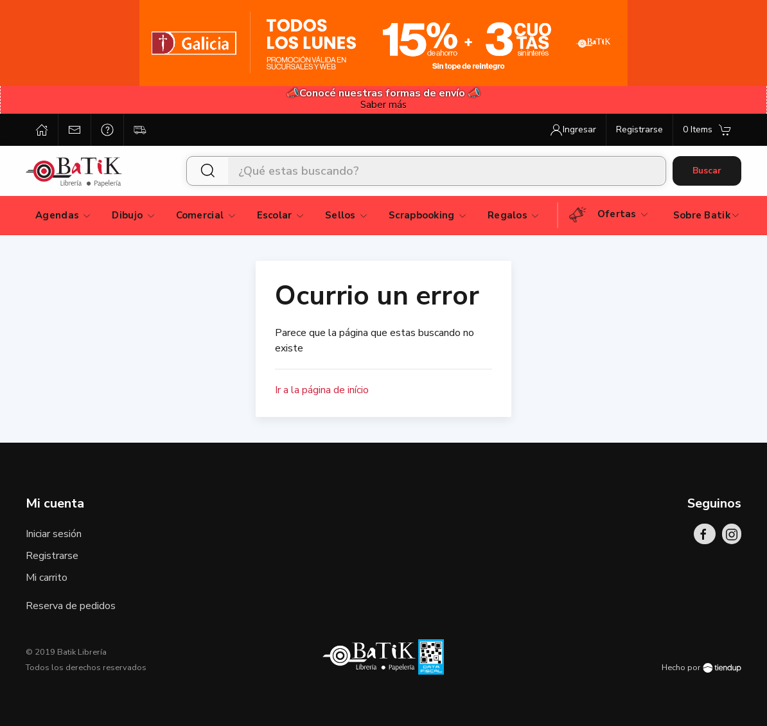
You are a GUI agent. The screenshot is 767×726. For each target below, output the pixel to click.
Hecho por (701, 667)
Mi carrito (46, 578)
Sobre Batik (707, 215)
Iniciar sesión (54, 534)
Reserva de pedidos (71, 606)
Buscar (706, 170)
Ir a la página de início (322, 390)
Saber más (383, 104)
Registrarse (52, 556)
